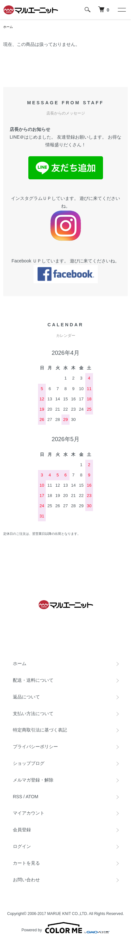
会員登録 (22, 829)
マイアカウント (28, 813)
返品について (26, 696)
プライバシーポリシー (35, 746)
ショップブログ (28, 763)
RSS (17, 796)
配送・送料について (33, 680)
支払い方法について (33, 713)
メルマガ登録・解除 (33, 779)
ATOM (32, 796)
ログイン (22, 846)
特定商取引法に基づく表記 (40, 729)
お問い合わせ (26, 879)
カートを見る (26, 863)
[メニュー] (121, 9)
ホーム (8, 27)
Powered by (65, 928)
